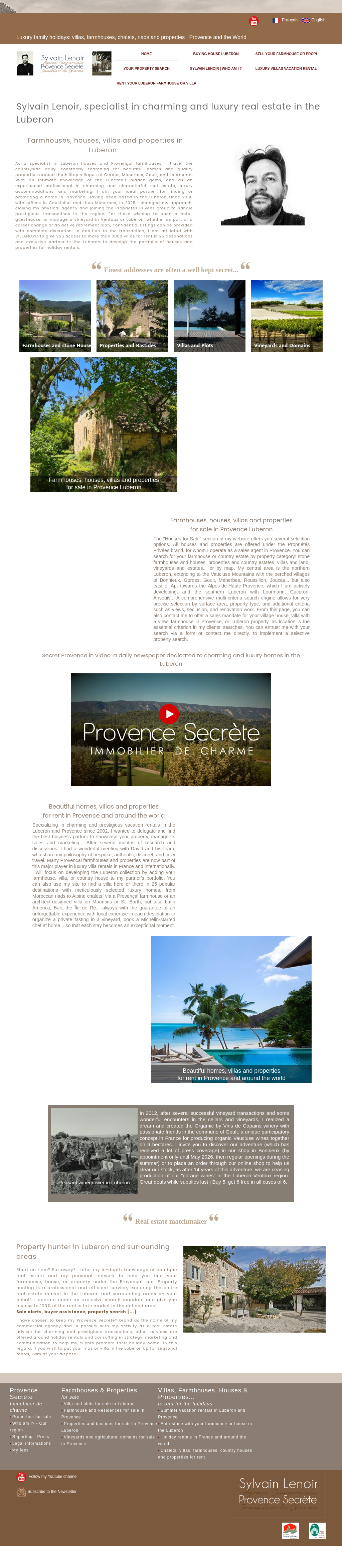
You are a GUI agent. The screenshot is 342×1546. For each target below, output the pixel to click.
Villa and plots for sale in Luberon (99, 1403)
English (314, 19)
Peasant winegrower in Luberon (94, 1182)
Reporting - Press (30, 1436)
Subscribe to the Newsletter (46, 1491)
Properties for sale (31, 1416)
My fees (20, 1450)
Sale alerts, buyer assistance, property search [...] (76, 1312)
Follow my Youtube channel (46, 1476)
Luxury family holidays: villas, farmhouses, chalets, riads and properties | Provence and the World (131, 37)
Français (285, 19)
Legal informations (31, 1443)
